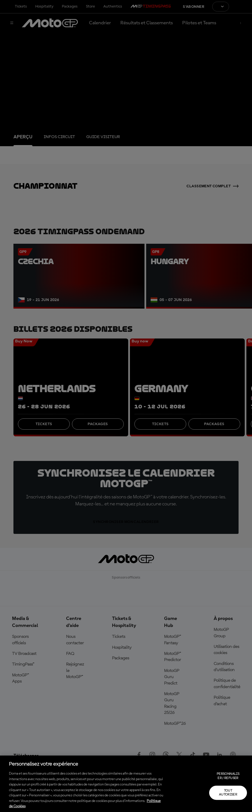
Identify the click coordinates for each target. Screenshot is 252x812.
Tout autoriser (228, 792)
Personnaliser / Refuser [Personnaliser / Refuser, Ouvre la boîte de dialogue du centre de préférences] (228, 776)
